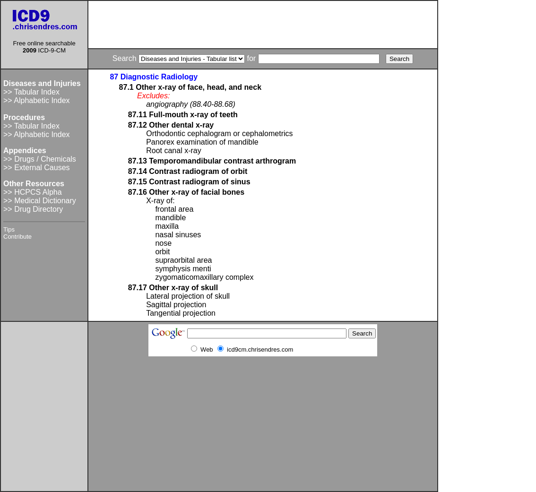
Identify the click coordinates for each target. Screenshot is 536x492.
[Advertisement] (263, 24)
